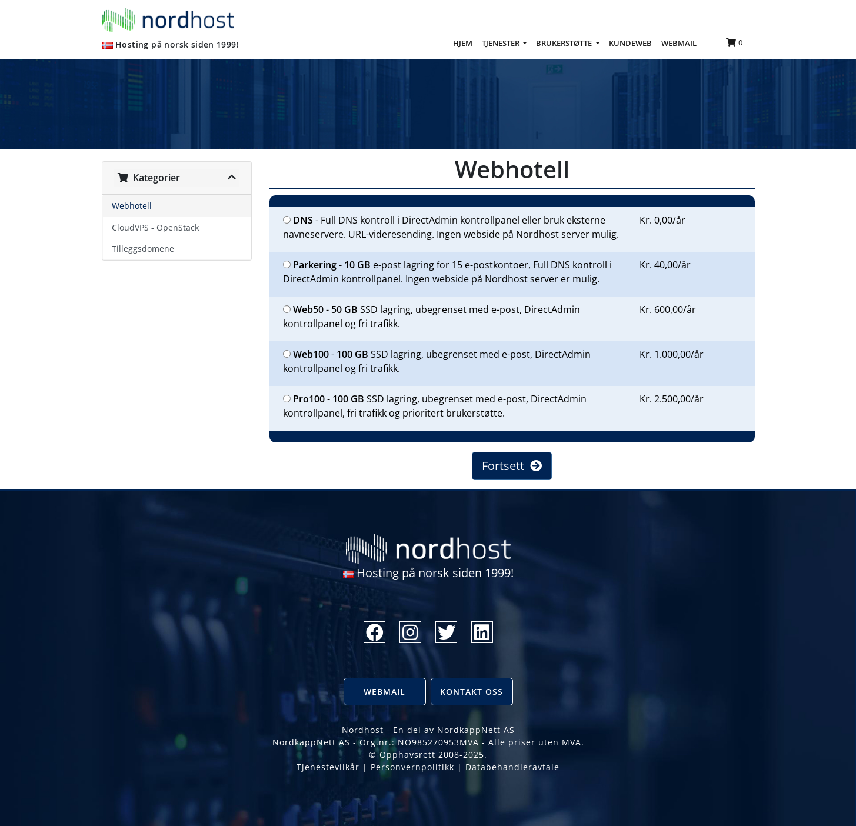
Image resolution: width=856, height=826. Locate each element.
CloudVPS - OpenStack (155, 227)
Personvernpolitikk (412, 766)
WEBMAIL (679, 43)
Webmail (384, 691)
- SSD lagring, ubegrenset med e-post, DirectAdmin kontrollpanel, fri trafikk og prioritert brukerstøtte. (435, 405)
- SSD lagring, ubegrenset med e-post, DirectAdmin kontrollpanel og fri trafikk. (431, 316)
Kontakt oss (471, 691)
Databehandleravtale (512, 766)
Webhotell (132, 205)
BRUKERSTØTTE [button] (565, 43)
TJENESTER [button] (501, 43)
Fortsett (512, 466)
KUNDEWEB (630, 43)
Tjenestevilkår (328, 766)
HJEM (465, 42)
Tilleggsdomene (143, 248)
